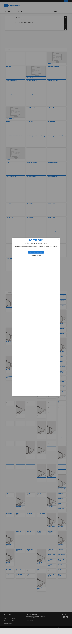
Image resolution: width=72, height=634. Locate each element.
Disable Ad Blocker (36, 252)
